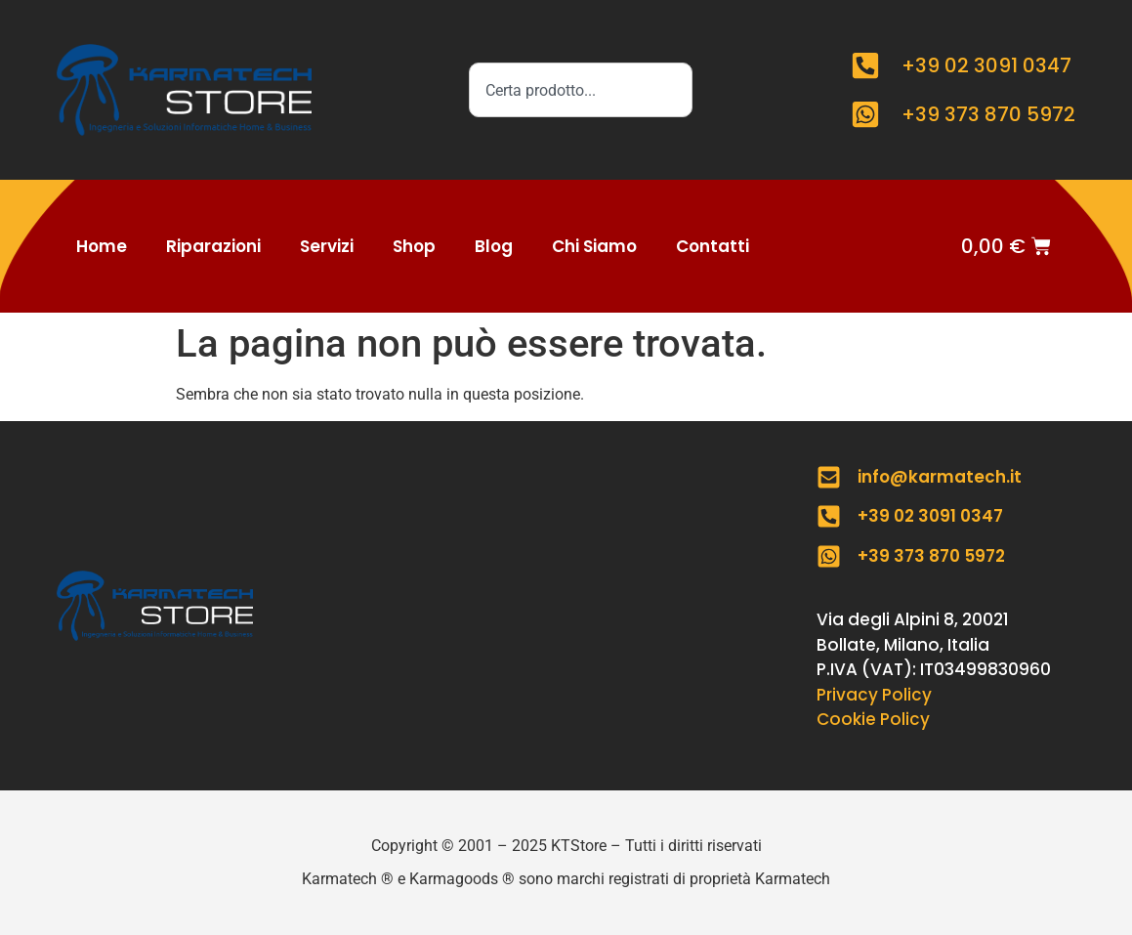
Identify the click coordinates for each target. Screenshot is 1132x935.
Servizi (327, 246)
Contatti (712, 246)
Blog (494, 246)
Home (101, 246)
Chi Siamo (594, 246)
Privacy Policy (874, 694)
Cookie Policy (873, 719)
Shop (414, 246)
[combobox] (580, 90)
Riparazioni (213, 246)
